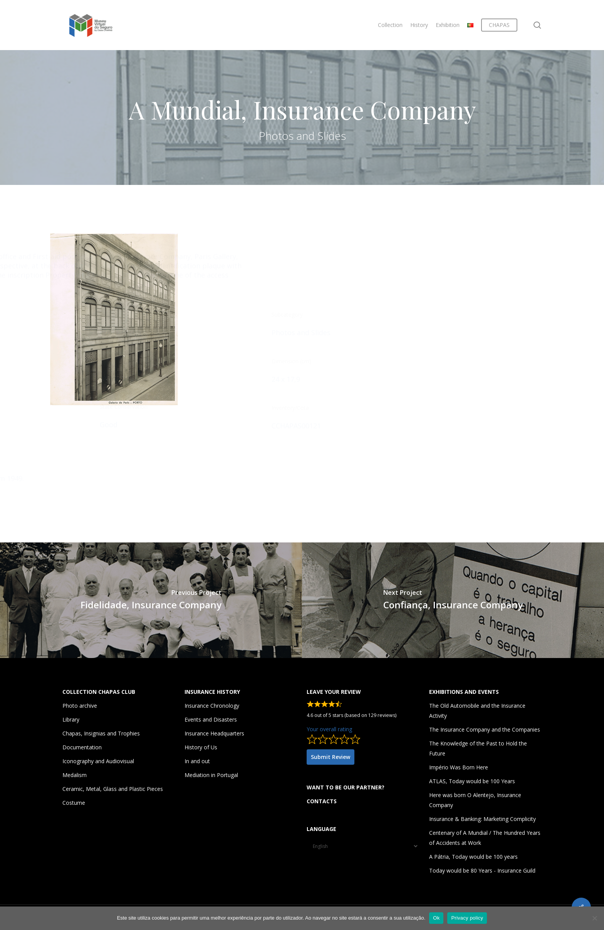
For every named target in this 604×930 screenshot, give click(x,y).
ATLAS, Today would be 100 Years (472, 781)
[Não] (594, 918)
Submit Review (330, 756)
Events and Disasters (211, 719)
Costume (73, 802)
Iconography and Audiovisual (98, 761)
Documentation (82, 747)
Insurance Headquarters (214, 733)
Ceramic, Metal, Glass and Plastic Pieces (112, 788)
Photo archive (79, 705)
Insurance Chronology (212, 705)
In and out (197, 761)
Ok (436, 918)
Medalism (74, 775)
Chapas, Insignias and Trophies (101, 733)
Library (70, 719)
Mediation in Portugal (211, 775)
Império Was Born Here (458, 767)
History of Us (201, 747)
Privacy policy (467, 918)
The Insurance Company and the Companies (484, 729)
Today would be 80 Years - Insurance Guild (482, 870)
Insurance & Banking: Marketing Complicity (482, 819)
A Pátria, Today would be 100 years (473, 856)
